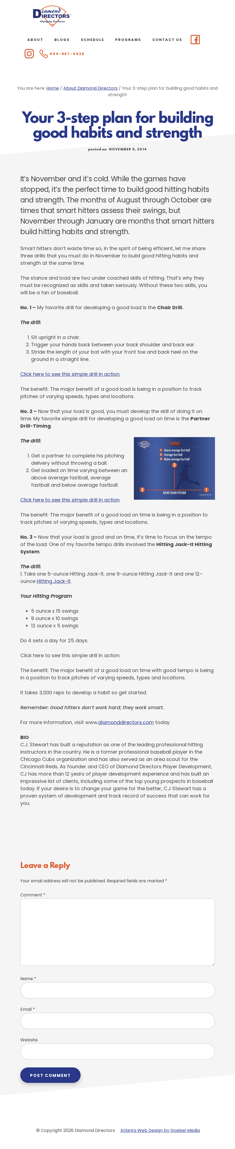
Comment (32, 895)
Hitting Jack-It (54, 581)
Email (27, 1009)
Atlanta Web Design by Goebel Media (160, 1130)
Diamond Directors (52, 16)
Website (29, 1040)
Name (28, 979)
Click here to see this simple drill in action (70, 499)
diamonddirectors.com (126, 722)
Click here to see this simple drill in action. (70, 374)
